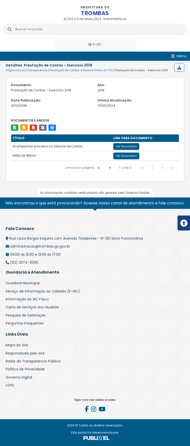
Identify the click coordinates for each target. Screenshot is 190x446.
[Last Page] (172, 168)
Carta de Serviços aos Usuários (32, 307)
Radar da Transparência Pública (33, 361)
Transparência (37, 70)
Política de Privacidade (25, 369)
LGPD (10, 385)
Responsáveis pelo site (25, 353)
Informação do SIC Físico (27, 299)
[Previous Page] (152, 168)
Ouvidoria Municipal (23, 283)
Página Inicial (15, 70)
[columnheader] (61, 138)
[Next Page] (162, 168)
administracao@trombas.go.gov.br (40, 246)
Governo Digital (19, 377)
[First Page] (142, 168)
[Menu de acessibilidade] (184, 223)
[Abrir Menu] (178, 56)
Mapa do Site (17, 345)
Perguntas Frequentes (25, 323)
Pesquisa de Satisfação (26, 315)
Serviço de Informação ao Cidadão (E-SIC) (43, 291)
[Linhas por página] (104, 168)
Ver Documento (126, 146)
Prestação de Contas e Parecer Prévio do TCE (81, 70)
